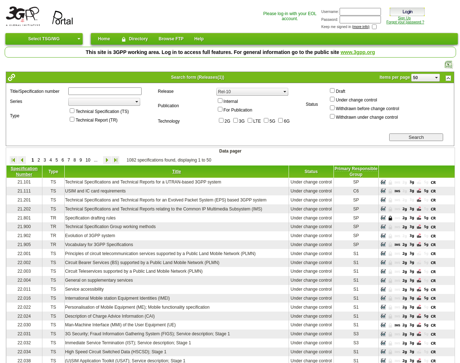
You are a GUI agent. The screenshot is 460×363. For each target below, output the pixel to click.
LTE (257, 121)
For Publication (238, 110)
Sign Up (404, 18)
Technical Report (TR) (96, 120)
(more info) (360, 27)
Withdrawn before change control (367, 108)
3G (242, 121)
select (436, 78)
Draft (340, 91)
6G (287, 121)
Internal (231, 101)
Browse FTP (171, 38)
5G (272, 121)
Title (176, 171)
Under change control (356, 100)
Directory (134, 39)
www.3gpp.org (358, 52)
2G (227, 121)
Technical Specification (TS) (102, 111)
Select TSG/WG (44, 38)
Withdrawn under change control (367, 117)
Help (199, 38)
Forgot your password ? (405, 22)
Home (104, 38)
